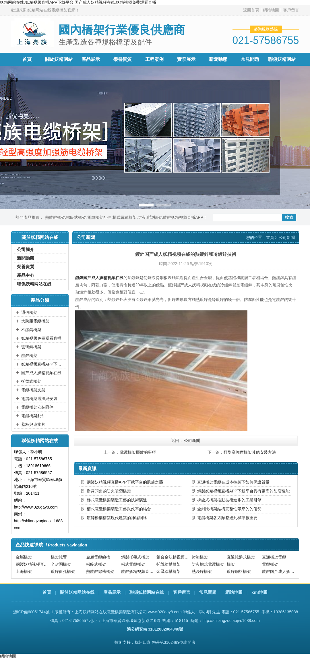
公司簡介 (25, 249)
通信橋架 (29, 312)
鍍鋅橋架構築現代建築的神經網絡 (117, 517)
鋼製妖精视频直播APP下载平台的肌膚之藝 (125, 482)
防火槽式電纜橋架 (208, 564)
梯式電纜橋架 (125, 217)
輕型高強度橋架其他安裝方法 (250, 452)
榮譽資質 (122, 59)
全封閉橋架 (61, 564)
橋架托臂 (59, 557)
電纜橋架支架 (33, 390)
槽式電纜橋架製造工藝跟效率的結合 (119, 509)
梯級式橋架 (76, 217)
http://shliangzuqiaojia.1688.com (231, 620)
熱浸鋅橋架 (202, 571)
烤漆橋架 (200, 557)
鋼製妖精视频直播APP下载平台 (33, 564)
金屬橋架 (24, 557)
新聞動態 (218, 59)
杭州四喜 (143, 642)
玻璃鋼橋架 (31, 347)
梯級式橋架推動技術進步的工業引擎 (229, 500)
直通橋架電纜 (274, 557)
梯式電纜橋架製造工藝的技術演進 (117, 500)
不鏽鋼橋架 (31, 329)
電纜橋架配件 (99, 217)
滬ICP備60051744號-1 (33, 612)
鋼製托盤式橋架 (135, 557)
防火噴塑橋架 (150, 217)
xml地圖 (259, 592)
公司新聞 (287, 237)
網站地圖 (271, 10)
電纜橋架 (270, 564)
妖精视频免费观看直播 (41, 338)
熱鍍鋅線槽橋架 (100, 571)
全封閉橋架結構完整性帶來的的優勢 (229, 509)
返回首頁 (251, 10)
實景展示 (186, 59)
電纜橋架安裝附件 (37, 407)
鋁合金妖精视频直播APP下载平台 (173, 557)
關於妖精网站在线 (77, 592)
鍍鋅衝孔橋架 (63, 571)
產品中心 (25, 275)
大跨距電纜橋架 (35, 321)
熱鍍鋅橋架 (55, 217)
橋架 (231, 564)
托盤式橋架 (31, 381)
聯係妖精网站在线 (34, 283)
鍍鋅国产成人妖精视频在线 (99, 277)
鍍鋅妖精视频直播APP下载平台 (191, 217)
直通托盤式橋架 (241, 557)
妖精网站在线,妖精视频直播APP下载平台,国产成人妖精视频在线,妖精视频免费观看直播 (78, 2)
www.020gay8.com (165, 612)
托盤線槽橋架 (168, 564)
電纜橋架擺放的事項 (138, 452)
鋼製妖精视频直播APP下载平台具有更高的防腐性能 (243, 491)
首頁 (27, 59)
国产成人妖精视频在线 (41, 372)
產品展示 (91, 59)
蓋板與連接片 (33, 424)
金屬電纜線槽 (98, 557)
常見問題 (250, 59)
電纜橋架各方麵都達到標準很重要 (227, 517)
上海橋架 (24, 571)
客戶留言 (291, 10)
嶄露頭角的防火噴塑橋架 (109, 491)
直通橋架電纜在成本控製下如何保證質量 (233, 482)
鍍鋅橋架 (29, 355)
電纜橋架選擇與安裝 (39, 398)
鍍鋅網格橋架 (239, 571)
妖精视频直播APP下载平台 (42, 364)
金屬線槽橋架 (168, 571)
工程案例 (154, 59)
